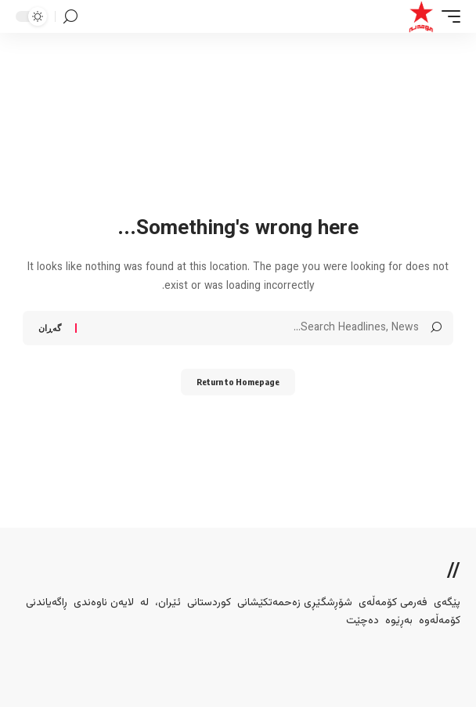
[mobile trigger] (447, 16)
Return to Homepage (238, 382)
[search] (70, 17)
